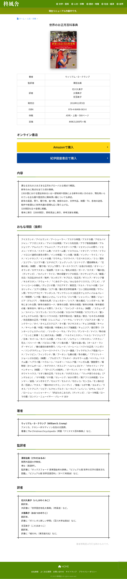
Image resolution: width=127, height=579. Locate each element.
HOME (63, 566)
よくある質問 (45, 571)
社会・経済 (107, 3)
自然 (120, 3)
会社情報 (34, 571)
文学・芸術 (62, 3)
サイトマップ (71, 571)
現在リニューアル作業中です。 (63, 10)
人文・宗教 (77, 3)
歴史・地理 (92, 3)
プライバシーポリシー (88, 571)
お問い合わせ (58, 571)
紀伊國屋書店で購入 (63, 158)
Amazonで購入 (63, 147)
